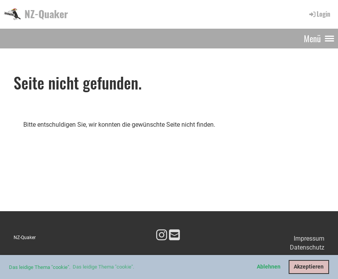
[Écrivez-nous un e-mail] (174, 235)
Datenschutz (307, 247)
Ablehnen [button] (269, 267)
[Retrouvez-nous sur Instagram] (161, 235)
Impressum (309, 238)
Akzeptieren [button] (309, 267)
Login (319, 14)
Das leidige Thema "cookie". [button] (103, 267)
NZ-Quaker (46, 14)
